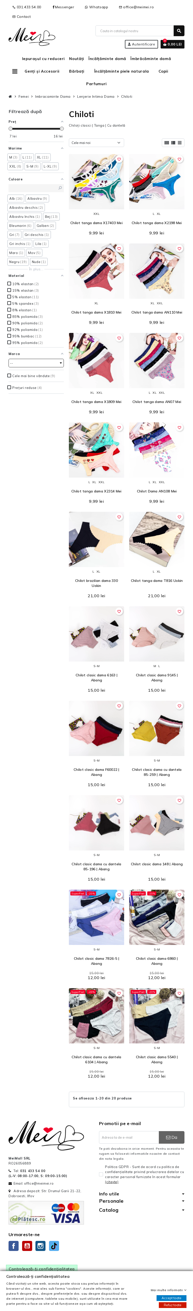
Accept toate (171, 1298)
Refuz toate (172, 1305)
